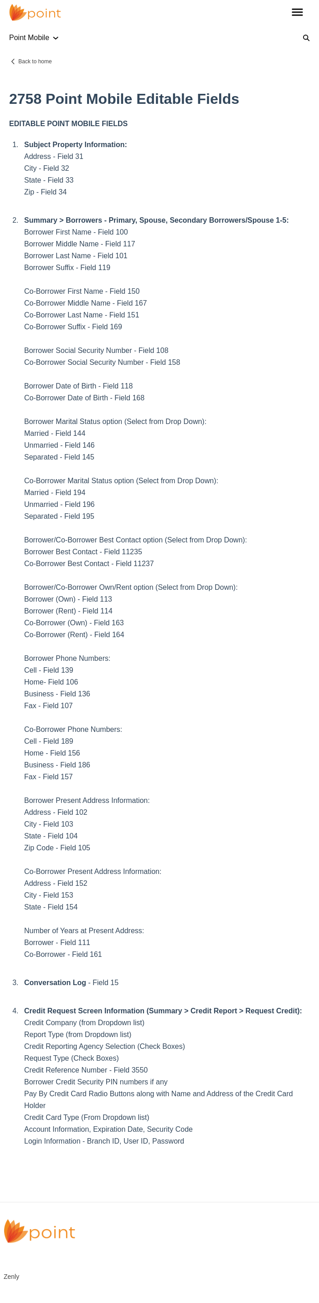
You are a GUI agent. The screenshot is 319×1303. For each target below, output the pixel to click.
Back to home (34, 61)
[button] (297, 13)
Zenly (11, 1276)
